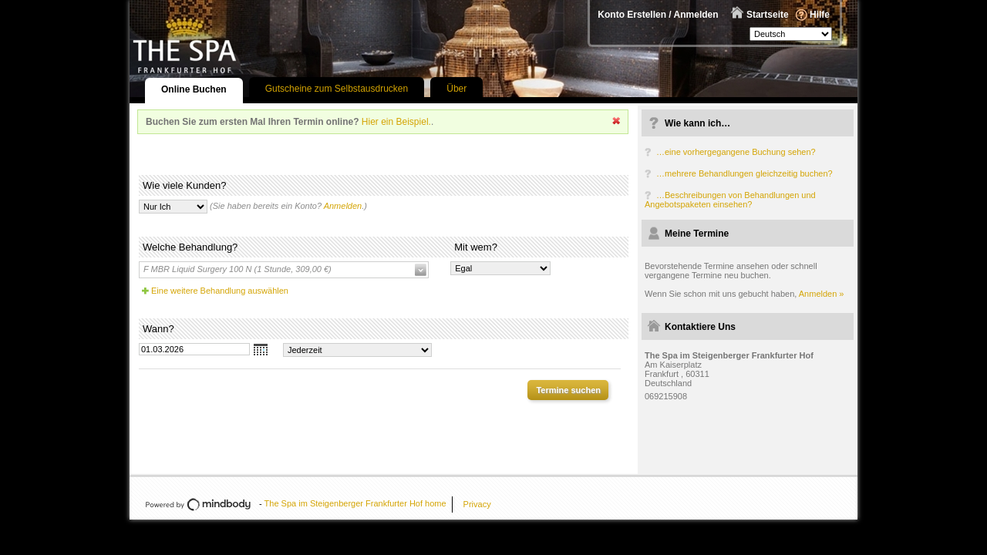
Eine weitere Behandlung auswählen (219, 290)
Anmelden (343, 205)
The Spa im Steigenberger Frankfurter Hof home (355, 503)
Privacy (477, 504)
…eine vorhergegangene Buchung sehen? (736, 151)
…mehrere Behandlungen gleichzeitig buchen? (744, 173)
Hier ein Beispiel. (396, 121)
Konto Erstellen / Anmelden (658, 14)
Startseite (767, 14)
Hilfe (820, 14)
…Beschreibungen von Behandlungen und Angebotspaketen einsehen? (730, 199)
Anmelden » (821, 293)
